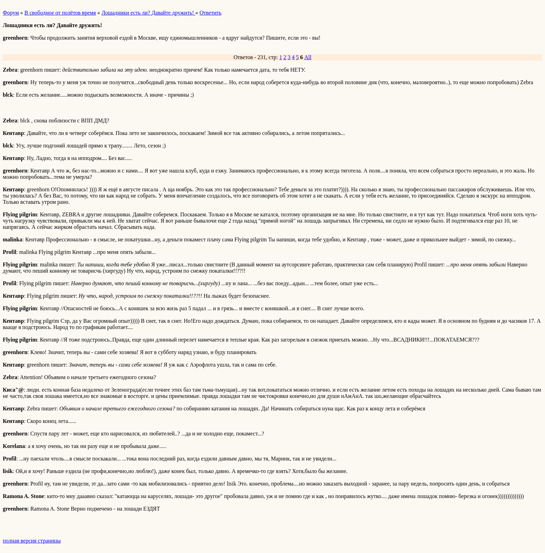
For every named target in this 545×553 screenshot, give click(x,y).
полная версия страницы (32, 541)
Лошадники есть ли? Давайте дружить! (148, 13)
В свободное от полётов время (60, 13)
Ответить (210, 13)
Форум (11, 13)
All (307, 57)
